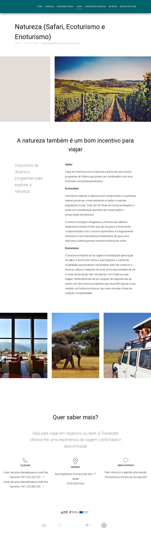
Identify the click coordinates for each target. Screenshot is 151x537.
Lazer (79, 7)
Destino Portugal (128, 7)
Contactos (42, 20)
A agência (49, 7)
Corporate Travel (65, 7)
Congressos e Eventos (95, 7)
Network (113, 7)
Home (39, 7)
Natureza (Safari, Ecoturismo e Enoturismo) (60, 43)
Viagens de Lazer (30, 43)
